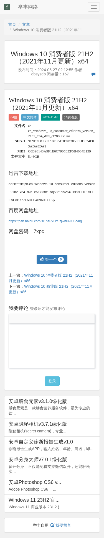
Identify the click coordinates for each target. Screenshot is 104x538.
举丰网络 (28, 7)
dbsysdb (38, 74)
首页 (12, 24)
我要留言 (60, 525)
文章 (26, 24)
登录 (52, 381)
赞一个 (52, 259)
